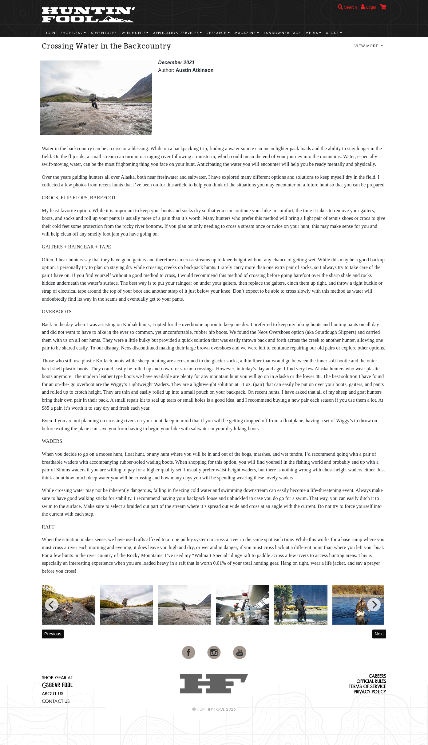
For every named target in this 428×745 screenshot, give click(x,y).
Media (312, 33)
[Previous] (51, 604)
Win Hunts (134, 33)
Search (347, 7)
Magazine (245, 33)
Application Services (176, 33)
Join (51, 33)
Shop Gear (72, 33)
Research (217, 33)
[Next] (374, 604)
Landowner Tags (282, 33)
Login (368, 7)
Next (379, 633)
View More (367, 46)
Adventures (104, 33)
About (332, 33)
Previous (52, 633)
